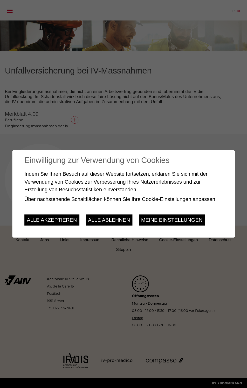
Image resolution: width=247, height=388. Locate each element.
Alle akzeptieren (52, 220)
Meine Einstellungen (171, 220)
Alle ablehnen (109, 220)
